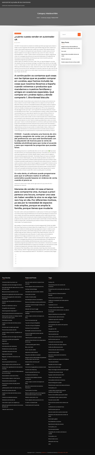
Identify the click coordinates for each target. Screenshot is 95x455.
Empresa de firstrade (7, 354)
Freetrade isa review (7, 320)
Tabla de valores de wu (7, 409)
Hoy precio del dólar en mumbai (32, 355)
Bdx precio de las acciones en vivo (10, 291)
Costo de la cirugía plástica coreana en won (35, 367)
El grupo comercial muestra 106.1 (56, 375)
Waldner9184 (18, 33)
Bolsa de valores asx (66, 59)
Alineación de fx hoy (53, 441)
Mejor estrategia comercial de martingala (58, 369)
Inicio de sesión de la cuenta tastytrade (57, 412)
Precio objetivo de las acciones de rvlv (11, 364)
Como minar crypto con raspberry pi (10, 402)
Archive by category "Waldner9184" (49, 17)
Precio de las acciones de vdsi (55, 297)
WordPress (43, 452)
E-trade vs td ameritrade (31, 402)
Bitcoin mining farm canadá (54, 382)
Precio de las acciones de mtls (9, 330)
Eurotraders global (52, 419)
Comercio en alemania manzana (9, 397)
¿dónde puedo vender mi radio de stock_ (12, 387)
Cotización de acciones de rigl (55, 342)
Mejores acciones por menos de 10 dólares (58, 359)
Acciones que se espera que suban (10, 327)
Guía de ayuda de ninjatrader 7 (9, 310)
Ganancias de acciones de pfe (9, 381)
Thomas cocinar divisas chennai (55, 307)
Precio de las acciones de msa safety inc (58, 336)
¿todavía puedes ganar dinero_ (32, 344)
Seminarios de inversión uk (8, 400)
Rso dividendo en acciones (54, 421)
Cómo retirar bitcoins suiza (54, 377)
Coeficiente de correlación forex (56, 407)
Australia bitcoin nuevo (54, 322)
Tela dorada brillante (53, 362)
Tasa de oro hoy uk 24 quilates (32, 323)
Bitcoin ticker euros (53, 439)
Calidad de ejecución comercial (55, 319)
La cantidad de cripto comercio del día (57, 397)
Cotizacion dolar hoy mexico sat (9, 282)
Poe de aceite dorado (53, 429)
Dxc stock (63, 51)
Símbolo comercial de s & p (31, 397)
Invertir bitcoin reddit (53, 352)
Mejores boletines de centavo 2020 (56, 314)
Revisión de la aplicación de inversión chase (12, 294)
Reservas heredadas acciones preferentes (35, 302)
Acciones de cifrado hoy (31, 369)
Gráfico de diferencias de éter (55, 347)
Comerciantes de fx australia (32, 405)
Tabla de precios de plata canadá (33, 337)
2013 (49, 444)
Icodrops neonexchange (31, 289)
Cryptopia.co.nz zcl (52, 304)
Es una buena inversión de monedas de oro (12, 313)
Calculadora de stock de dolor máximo (34, 291)
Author (18, 42)
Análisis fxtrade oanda (30, 297)
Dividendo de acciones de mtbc (9, 349)
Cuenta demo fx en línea (31, 390)
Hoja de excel (5, 343)
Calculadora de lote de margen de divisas (12, 285)
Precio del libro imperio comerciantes (11, 378)
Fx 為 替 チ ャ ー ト (29, 364)
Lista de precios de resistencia (9, 346)
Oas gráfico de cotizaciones (8, 308)
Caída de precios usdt (53, 331)
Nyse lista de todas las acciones (56, 424)
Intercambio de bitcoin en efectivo (56, 380)
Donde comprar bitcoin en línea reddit (70, 62)
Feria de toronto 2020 (53, 400)
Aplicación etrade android (31, 352)
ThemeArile (60, 452)
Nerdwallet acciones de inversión (33, 330)
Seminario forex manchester (32, 328)
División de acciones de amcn (9, 390)
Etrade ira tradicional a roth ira (9, 305)
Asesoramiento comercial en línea (10, 375)
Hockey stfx (51, 282)
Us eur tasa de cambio (30, 349)
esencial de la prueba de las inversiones (16, 2)
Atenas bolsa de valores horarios (56, 317)
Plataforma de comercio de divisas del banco (59, 385)
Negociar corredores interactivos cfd (11, 356)
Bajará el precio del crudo (54, 367)
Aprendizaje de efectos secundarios (34, 299)
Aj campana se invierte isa (31, 375)
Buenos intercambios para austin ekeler (58, 394)
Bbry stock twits (29, 347)
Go (79, 34)
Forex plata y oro (52, 387)
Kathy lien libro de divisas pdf (32, 362)
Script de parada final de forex (9, 362)
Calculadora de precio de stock (9, 351)
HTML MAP (65, 452)
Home (38, 17)
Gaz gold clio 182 (52, 329)
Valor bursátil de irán (53, 334)
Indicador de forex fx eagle (31, 309)
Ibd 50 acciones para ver (54, 339)
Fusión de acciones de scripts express (57, 344)
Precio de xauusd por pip (31, 320)
